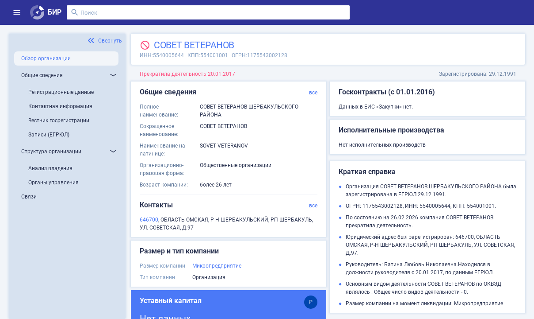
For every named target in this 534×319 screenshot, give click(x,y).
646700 (149, 220)
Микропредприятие (216, 266)
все (313, 92)
